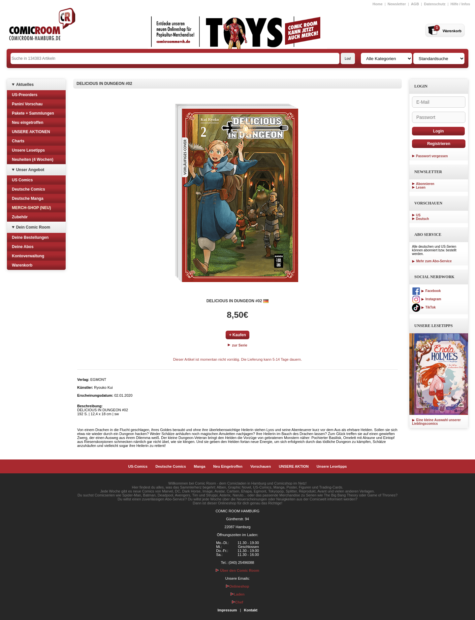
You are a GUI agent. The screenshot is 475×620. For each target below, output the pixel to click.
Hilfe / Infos (460, 4)
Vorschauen (260, 466)
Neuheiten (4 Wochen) (32, 159)
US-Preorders (24, 94)
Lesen (421, 187)
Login (438, 131)
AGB (415, 4)
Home (377, 4)
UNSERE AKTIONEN (31, 131)
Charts (18, 141)
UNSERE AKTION (294, 466)
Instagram (426, 299)
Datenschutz (434, 4)
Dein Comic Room (33, 227)
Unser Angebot (30, 169)
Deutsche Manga (27, 198)
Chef (237, 602)
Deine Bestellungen (30, 237)
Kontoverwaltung (28, 256)
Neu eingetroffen (27, 122)
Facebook (426, 291)
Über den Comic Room (237, 570)
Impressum (227, 610)
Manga (200, 466)
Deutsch (422, 219)
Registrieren (438, 143)
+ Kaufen (237, 335)
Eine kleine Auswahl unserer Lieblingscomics (436, 421)
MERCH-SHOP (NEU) (31, 207)
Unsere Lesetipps (28, 150)
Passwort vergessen (432, 156)
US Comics (22, 180)
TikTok (424, 307)
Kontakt (250, 610)
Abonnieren (425, 184)
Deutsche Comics (28, 189)
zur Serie (237, 345)
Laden (237, 594)
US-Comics (138, 466)
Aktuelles (25, 84)
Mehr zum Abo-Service (432, 261)
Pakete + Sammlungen (33, 113)
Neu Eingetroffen (227, 466)
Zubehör (20, 217)
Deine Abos (23, 246)
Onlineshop (237, 586)
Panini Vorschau (27, 104)
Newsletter (397, 4)
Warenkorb (22, 265)
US (418, 215)
